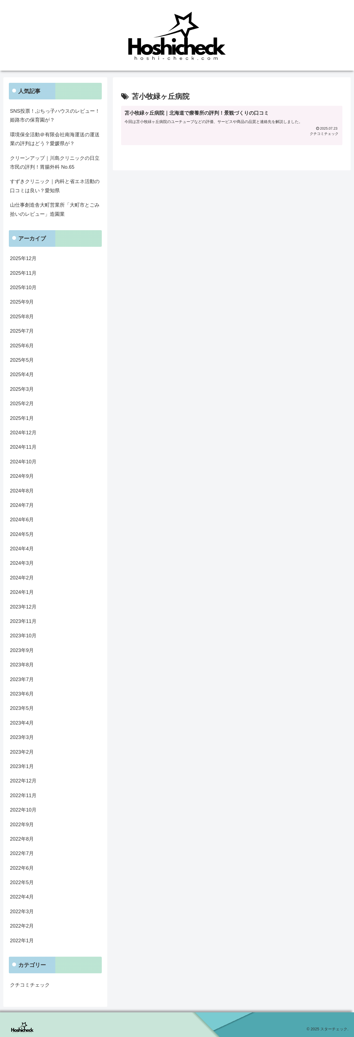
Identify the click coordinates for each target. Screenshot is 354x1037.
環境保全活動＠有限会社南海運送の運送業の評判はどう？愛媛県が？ (55, 139)
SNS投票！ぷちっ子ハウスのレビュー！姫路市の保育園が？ (55, 115)
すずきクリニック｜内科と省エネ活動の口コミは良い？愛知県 (55, 186)
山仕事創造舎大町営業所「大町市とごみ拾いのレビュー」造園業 (55, 209)
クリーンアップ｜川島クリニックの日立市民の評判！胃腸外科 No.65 (55, 162)
